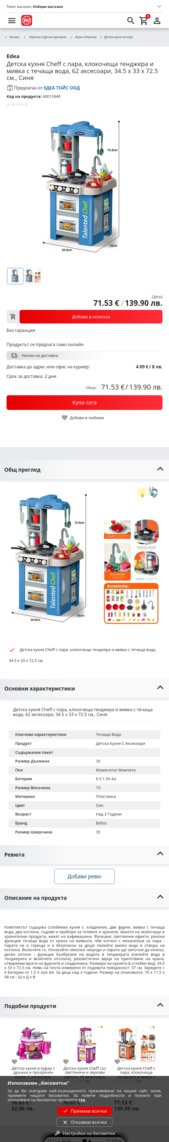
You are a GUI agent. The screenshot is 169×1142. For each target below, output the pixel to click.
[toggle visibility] (84, 470)
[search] (130, 20)
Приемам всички (84, 1111)
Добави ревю (84, 876)
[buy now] (84, 402)
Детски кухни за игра (116, 37)
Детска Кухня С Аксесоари (120, 743)
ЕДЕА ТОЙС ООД (62, 87)
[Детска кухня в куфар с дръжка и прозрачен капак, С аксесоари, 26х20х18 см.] (33, 1042)
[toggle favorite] (83, 417)
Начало (11, 37)
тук (81, 1099)
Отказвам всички (84, 1122)
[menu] (12, 20)
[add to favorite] (17, 1061)
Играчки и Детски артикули (44, 37)
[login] (157, 20)
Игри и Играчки (83, 37)
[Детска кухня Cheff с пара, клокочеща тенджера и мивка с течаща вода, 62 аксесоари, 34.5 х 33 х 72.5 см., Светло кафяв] (136, 1042)
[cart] (144, 20)
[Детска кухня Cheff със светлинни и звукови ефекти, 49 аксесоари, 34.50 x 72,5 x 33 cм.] (84, 1042)
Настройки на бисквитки (84, 1133)
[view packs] (84, 316)
